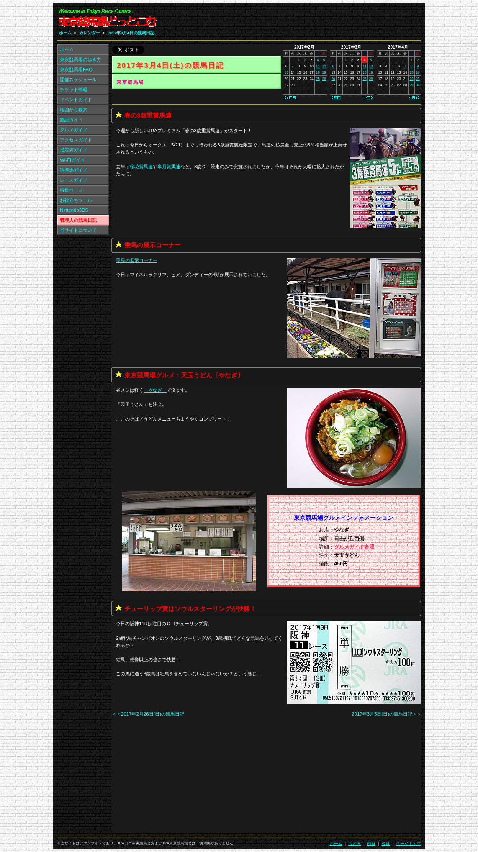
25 (318, 79)
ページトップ (408, 843)
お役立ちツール (76, 200)
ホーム (65, 33)
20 (333, 79)
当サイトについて (78, 230)
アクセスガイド (76, 139)
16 (417, 72)
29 (411, 85)
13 (286, 72)
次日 (385, 843)
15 (411, 72)
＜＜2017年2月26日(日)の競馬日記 (148, 713)
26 (324, 79)
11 (318, 66)
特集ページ (71, 189)
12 (324, 66)
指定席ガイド (73, 149)
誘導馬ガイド (73, 169)
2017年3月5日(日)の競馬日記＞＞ (386, 713)
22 (411, 79)
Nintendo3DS (74, 210)
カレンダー (89, 33)
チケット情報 (73, 89)
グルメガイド (73, 129)
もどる (354, 843)
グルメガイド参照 (354, 547)
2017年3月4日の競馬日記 (130, 33)
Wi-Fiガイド (72, 159)
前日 (371, 843)
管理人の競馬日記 (78, 220)
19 (324, 72)
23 (417, 79)
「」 (155, 390)
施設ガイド (71, 119)
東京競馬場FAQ (76, 69)
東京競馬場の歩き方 (80, 59)
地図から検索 (73, 109)
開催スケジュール (78, 79)
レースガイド (73, 179)
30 (417, 85)
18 (318, 72)
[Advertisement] (321, 20)
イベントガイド (76, 99)
